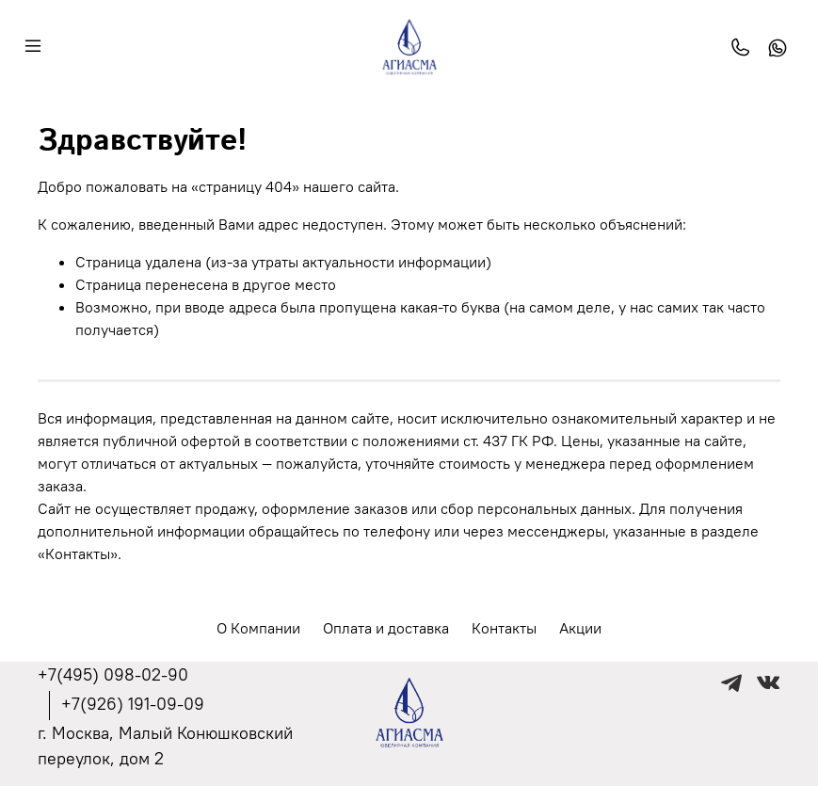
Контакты (504, 627)
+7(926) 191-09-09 (132, 703)
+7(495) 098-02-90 (113, 674)
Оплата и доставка (386, 627)
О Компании (258, 627)
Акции (580, 627)
